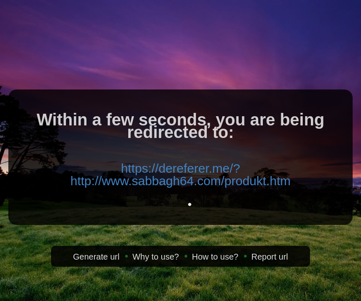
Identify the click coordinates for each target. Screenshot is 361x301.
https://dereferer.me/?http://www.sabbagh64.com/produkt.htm (181, 174)
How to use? (215, 256)
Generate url (96, 256)
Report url (269, 256)
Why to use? (155, 256)
